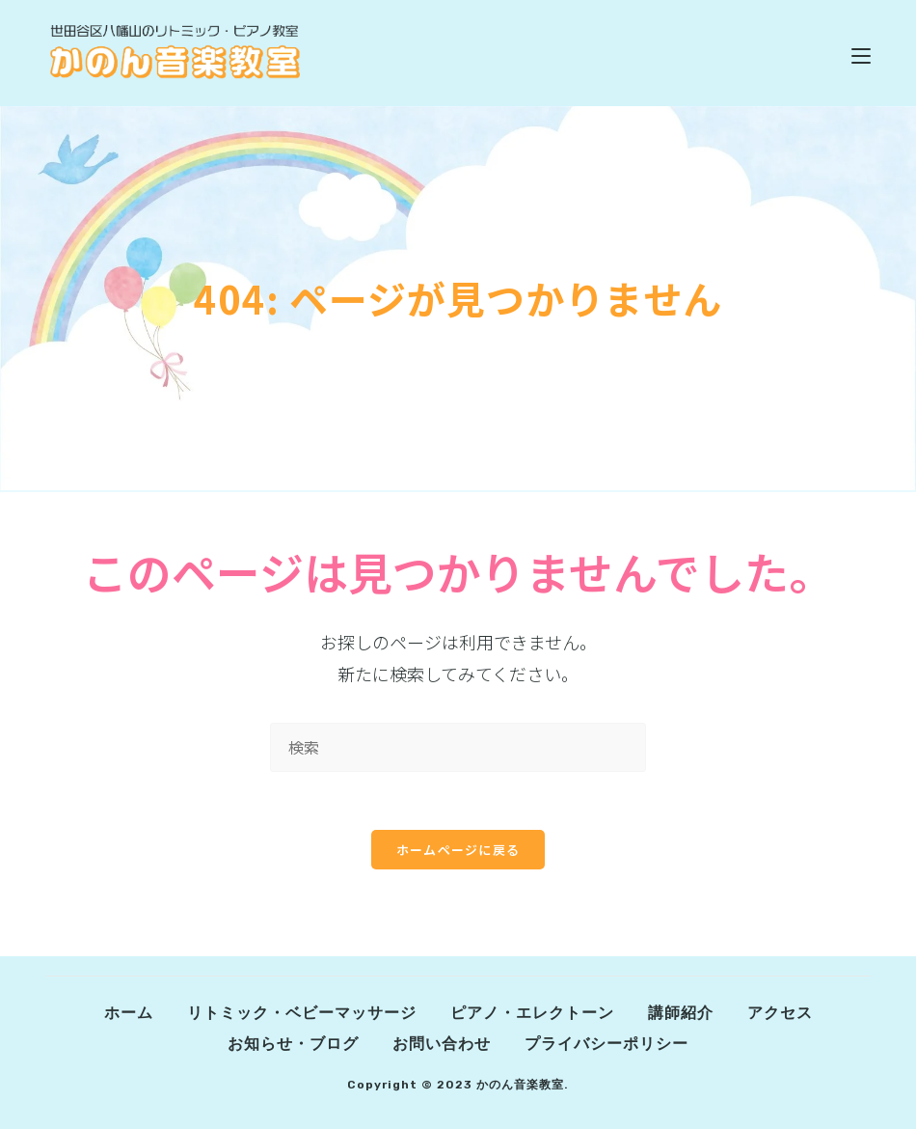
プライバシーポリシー (606, 1043)
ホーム (128, 1013)
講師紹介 (681, 1013)
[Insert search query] (458, 747)
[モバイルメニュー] (861, 53)
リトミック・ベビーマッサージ (302, 1013)
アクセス (780, 1013)
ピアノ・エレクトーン (532, 1013)
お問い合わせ (441, 1043)
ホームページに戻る (458, 849)
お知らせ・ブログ (293, 1043)
